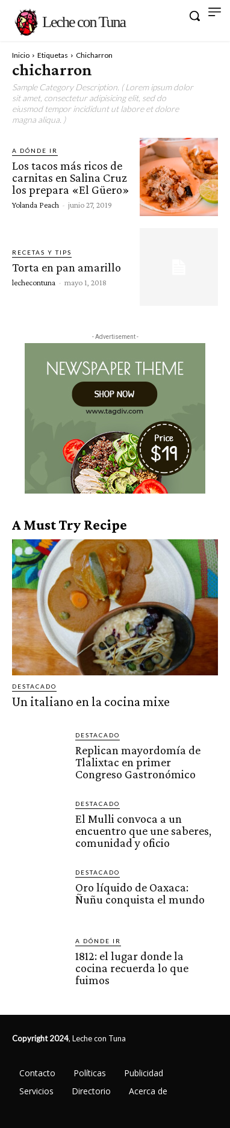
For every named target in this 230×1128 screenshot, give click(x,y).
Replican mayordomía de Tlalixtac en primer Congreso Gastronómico (137, 762)
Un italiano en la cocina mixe (91, 701)
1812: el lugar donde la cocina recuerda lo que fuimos (131, 968)
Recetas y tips (42, 252)
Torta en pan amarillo (66, 267)
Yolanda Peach (35, 204)
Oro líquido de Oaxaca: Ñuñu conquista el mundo (140, 893)
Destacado (34, 686)
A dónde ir (35, 150)
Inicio (21, 55)
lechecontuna (33, 282)
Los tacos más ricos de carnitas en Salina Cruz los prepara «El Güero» (70, 177)
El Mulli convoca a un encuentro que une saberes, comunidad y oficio (143, 830)
